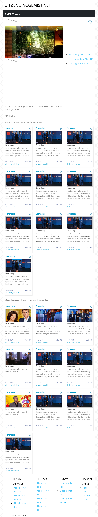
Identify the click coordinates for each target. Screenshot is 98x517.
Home (85, 487)
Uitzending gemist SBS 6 (66, 492)
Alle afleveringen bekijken (12, 164)
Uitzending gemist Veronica (66, 500)
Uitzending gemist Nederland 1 (20, 489)
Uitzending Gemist (13, 13)
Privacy (85, 499)
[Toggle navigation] (89, 13)
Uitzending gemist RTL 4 (43, 485)
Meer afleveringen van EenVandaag (80, 54)
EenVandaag (11, 20)
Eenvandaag (10, 128)
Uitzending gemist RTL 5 (43, 492)
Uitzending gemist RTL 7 (43, 500)
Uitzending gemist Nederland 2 (79, 63)
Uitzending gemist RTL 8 (43, 508)
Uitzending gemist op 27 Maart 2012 (81, 59)
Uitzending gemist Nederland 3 (20, 505)
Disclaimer (86, 495)
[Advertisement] (34, 81)
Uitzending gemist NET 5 (66, 485)
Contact (85, 491)
